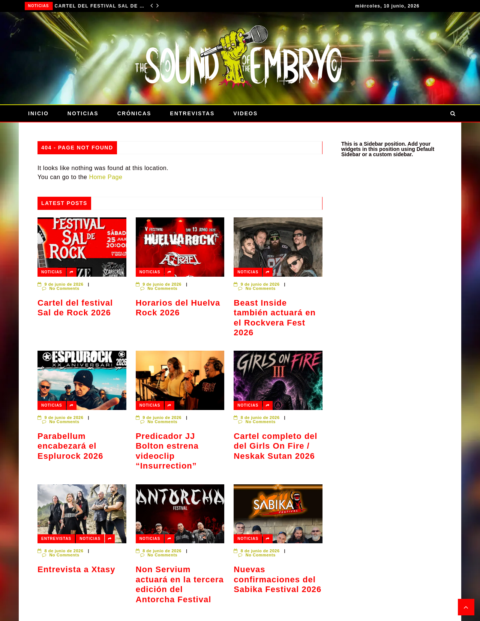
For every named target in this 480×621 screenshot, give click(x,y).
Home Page (105, 177)
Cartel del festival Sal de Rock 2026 (100, 6)
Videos (245, 113)
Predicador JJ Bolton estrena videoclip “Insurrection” (167, 450)
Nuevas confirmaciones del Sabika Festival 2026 (277, 579)
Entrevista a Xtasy (77, 569)
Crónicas (134, 113)
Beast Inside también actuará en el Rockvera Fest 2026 (275, 317)
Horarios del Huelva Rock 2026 (178, 307)
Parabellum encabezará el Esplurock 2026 (70, 446)
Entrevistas (192, 113)
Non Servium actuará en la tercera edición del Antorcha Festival (180, 584)
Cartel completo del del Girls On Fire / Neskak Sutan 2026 (275, 446)
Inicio (38, 113)
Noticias (39, 6)
